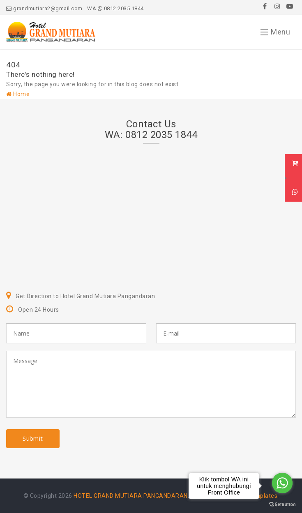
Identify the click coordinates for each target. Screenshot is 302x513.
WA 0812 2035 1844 (115, 8)
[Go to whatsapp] (282, 483)
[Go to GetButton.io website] (282, 504)
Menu (275, 34)
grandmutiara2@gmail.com (44, 8)
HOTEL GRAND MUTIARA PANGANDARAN (131, 495)
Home (18, 94)
